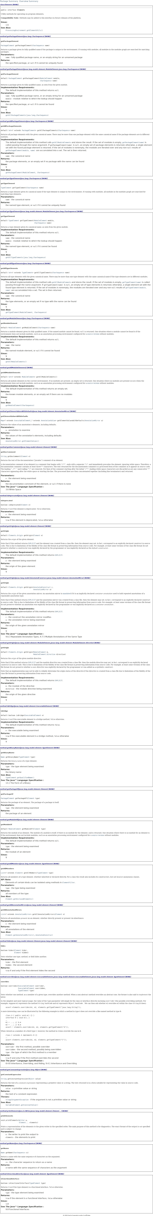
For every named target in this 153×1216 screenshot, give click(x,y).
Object (31, 1079)
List (3, 873)
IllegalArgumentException (17, 1100)
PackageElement (7, 45)
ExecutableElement (22, 420)
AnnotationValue (48, 420)
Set (9, 130)
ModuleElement (46, 78)
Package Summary (9, 1)
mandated (67, 594)
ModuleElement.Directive (44, 654)
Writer (22, 1120)
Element (24, 456)
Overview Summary (28, 1)
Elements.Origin (15, 535)
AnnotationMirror (92, 420)
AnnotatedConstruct (42, 587)
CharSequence (38, 45)
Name (3, 757)
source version (93, 334)
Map (2, 420)
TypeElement (6, 188)
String (4, 456)
